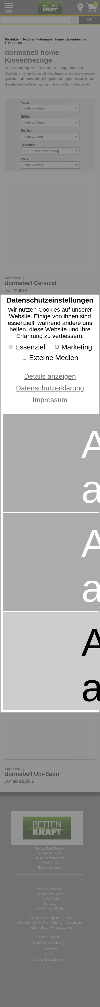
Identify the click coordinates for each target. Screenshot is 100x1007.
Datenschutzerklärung (50, 388)
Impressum (50, 400)
